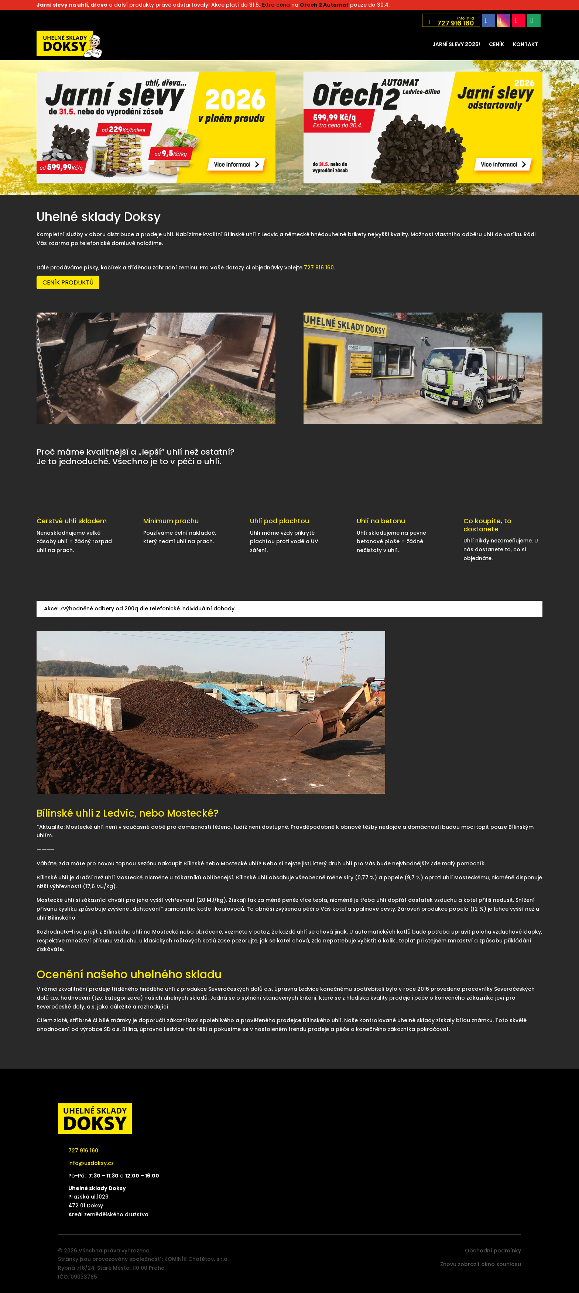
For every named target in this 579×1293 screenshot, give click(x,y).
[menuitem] (456, 44)
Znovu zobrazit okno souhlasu (480, 1264)
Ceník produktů (67, 282)
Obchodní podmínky (493, 1250)
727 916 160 (319, 267)
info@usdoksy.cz (91, 1163)
